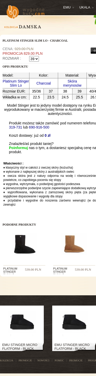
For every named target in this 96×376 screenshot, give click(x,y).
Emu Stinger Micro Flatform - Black (19, 347)
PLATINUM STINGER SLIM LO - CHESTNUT (61, 273)
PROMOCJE (25, 360)
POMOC (59, 360)
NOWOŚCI (43, 360)
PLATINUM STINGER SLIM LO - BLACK (10, 273)
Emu (68, 7)
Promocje (75, 360)
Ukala (86, 7)
